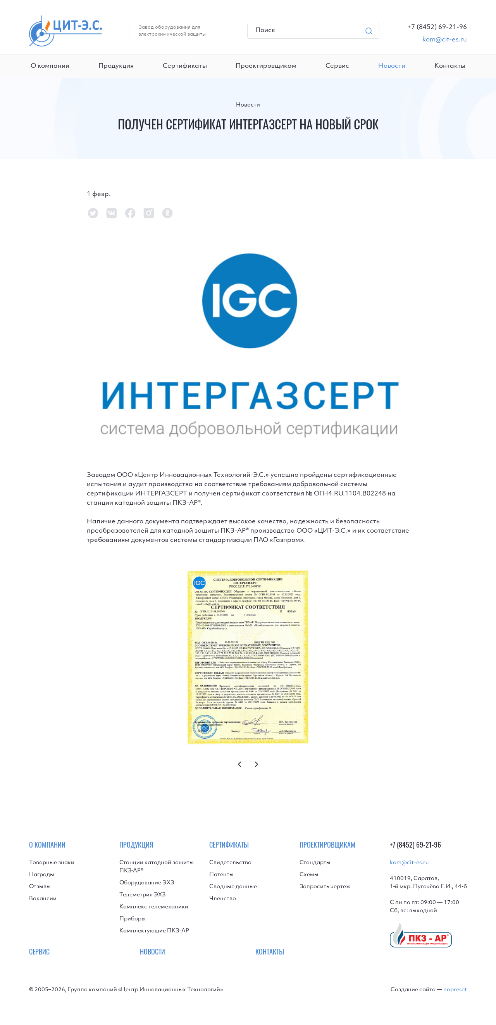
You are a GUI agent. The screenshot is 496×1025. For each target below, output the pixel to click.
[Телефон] (437, 27)
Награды (41, 875)
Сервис (337, 66)
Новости (248, 105)
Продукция (116, 66)
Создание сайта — (429, 990)
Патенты (221, 875)
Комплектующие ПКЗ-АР (154, 931)
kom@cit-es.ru (409, 863)
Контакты (449, 66)
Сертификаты (185, 66)
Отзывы (40, 887)
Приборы (132, 919)
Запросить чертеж (325, 887)
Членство (222, 899)
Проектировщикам (266, 66)
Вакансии (43, 899)
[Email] (437, 40)
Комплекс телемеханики (153, 907)
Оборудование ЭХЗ (146, 883)
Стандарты (315, 863)
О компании (50, 66)
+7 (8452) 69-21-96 (415, 846)
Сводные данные (233, 887)
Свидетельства (230, 863)
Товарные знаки (51, 863)
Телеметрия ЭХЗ (142, 895)
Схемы (309, 875)
